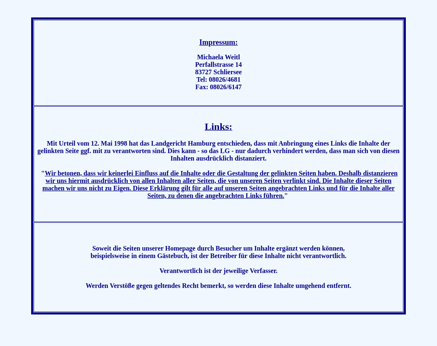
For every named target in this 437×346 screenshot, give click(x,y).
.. (432, 338)
